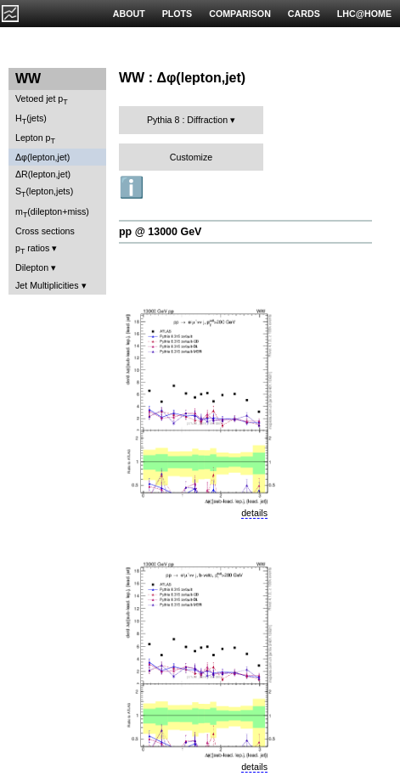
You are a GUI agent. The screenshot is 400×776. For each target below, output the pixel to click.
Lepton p (35, 138)
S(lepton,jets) (44, 192)
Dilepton (31, 267)
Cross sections (45, 231)
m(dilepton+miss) (52, 212)
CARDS (304, 13)
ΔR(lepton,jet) (42, 174)
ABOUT (129, 13)
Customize (191, 157)
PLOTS (177, 13)
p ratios (32, 249)
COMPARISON (240, 13)
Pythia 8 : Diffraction (187, 120)
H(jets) (31, 119)
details (254, 513)
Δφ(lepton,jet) (42, 157)
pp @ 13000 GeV (160, 232)
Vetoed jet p (41, 99)
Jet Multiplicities (47, 285)
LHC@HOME (364, 13)
